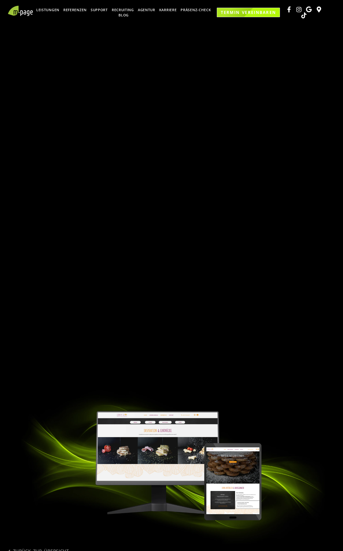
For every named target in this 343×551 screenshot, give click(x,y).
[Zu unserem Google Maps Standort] (319, 9)
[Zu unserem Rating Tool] (309, 9)
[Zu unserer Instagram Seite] (299, 9)
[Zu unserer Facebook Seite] (289, 9)
